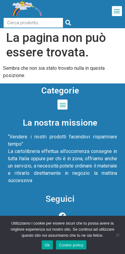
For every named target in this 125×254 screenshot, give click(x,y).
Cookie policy (71, 245)
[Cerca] (68, 23)
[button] (117, 11)
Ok (47, 245)
